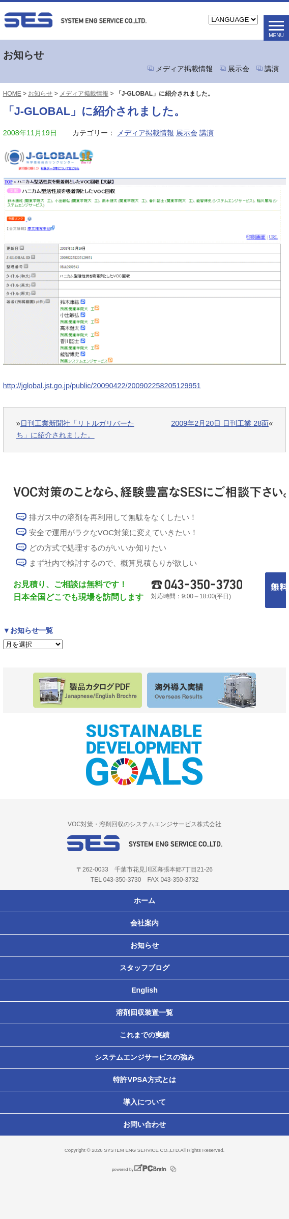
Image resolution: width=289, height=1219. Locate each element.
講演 (272, 69)
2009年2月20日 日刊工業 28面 (220, 423)
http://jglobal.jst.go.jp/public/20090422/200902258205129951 (102, 386)
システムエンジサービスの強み (144, 1057)
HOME (12, 93)
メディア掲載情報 (184, 69)
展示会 (238, 69)
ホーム (144, 900)
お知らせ (40, 93)
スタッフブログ (144, 968)
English (144, 990)
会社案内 (144, 923)
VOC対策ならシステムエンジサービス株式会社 (75, 20)
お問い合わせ (144, 1124)
